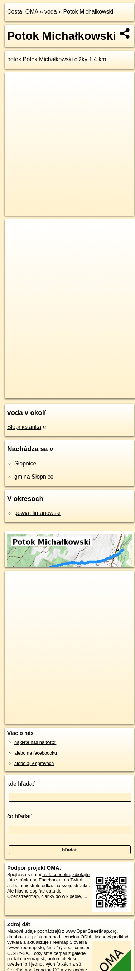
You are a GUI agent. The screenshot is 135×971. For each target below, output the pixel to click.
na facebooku (56, 874)
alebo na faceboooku (35, 753)
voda (50, 12)
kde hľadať (21, 784)
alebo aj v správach (34, 763)
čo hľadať (19, 816)
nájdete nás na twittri (35, 742)
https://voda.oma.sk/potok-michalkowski (43, 393)
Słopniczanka (24, 427)
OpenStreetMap (57, 387)
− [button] (17, 242)
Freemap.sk (94, 387)
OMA (31, 12)
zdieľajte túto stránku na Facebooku (48, 877)
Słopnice (25, 463)
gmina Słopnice (33, 477)
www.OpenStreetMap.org (91, 931)
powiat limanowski (37, 513)
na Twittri (73, 879)
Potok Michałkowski (88, 12)
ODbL (86, 936)
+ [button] (17, 231)
